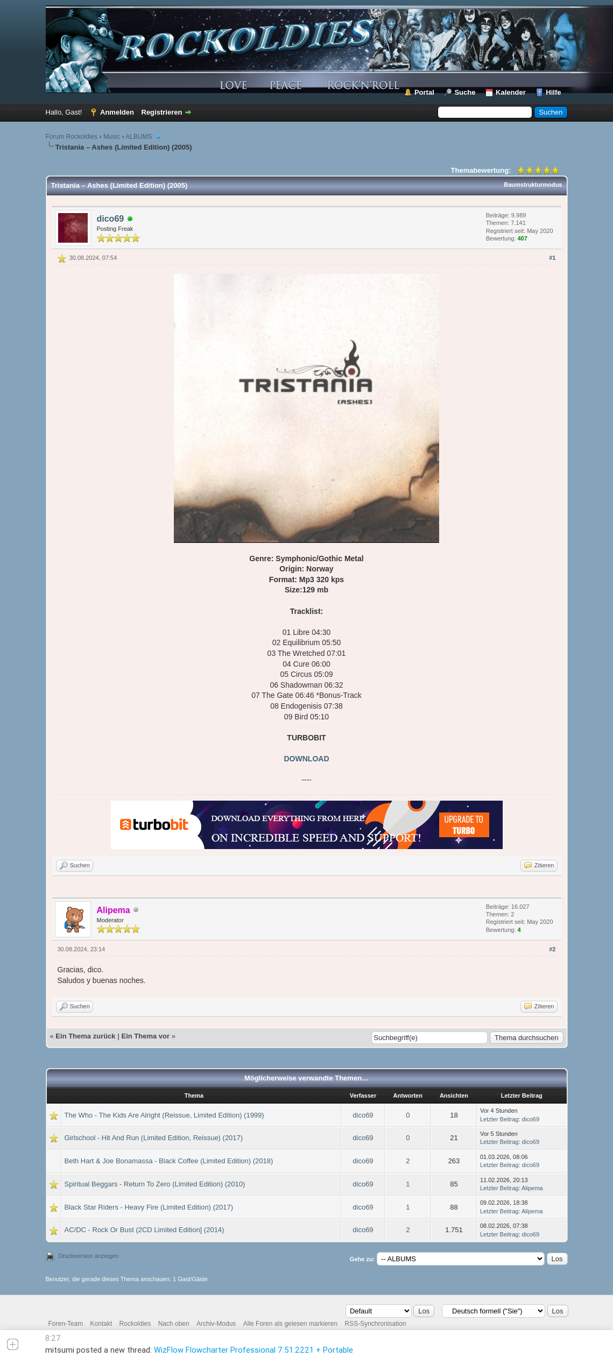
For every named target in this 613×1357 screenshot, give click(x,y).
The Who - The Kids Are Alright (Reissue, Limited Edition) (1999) (164, 1115)
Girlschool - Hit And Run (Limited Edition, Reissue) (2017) (154, 1138)
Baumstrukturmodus (533, 184)
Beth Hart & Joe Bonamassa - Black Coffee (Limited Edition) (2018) (169, 1161)
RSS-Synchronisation (375, 1323)
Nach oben (173, 1323)
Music (111, 136)
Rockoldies (135, 1323)
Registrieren (162, 112)
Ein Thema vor (145, 1036)
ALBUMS (138, 136)
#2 (552, 949)
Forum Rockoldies (72, 136)
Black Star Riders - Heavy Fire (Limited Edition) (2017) (149, 1207)
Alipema (532, 1188)
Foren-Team (65, 1323)
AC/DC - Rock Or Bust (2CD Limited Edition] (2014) (144, 1230)
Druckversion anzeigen (89, 1256)
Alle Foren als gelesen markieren (290, 1323)
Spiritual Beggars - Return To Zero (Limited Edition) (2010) (155, 1184)
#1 (552, 258)
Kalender (511, 92)
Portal (424, 92)
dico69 (110, 218)
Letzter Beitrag (499, 1119)
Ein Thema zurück (85, 1036)
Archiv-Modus (216, 1323)
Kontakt (101, 1323)
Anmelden (117, 112)
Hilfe (553, 92)
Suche (464, 92)
